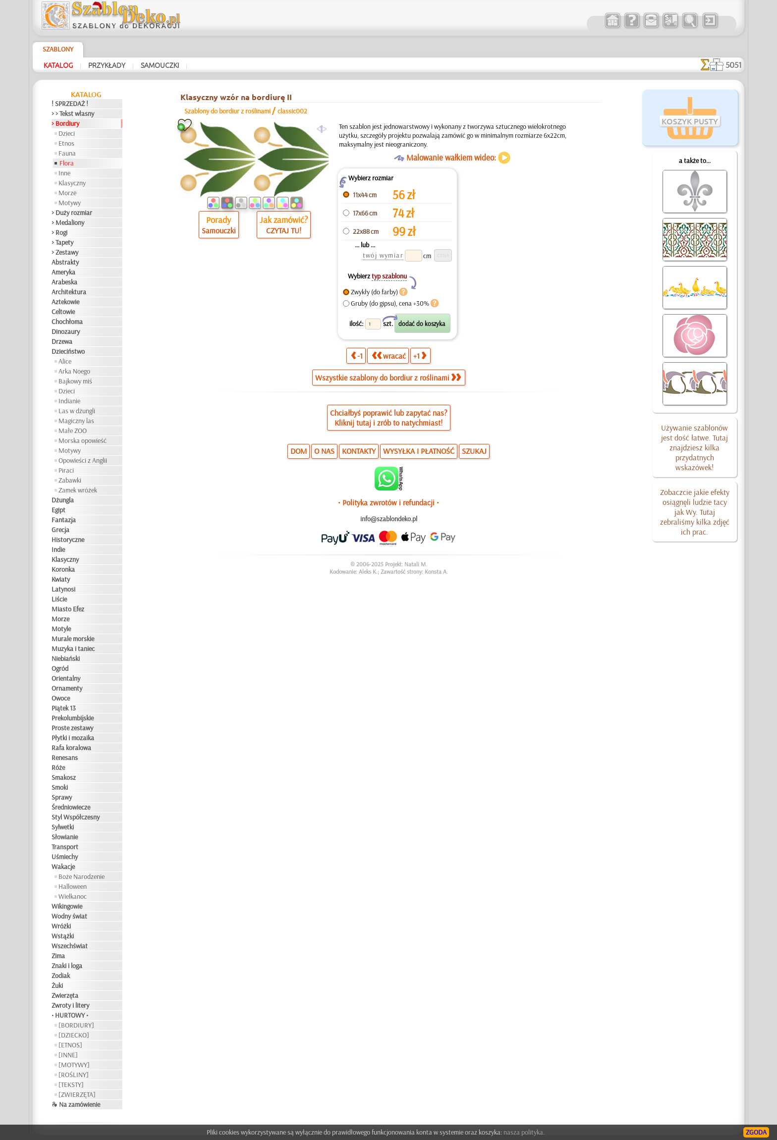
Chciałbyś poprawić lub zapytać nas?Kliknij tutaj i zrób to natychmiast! (388, 418)
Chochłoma (67, 321)
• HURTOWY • (70, 1015)
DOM (298, 451)
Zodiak (61, 975)
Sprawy (62, 797)
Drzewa (62, 341)
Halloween (72, 886)
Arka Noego (74, 371)
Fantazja (64, 519)
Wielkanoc (72, 896)
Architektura (69, 291)
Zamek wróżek (77, 490)
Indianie (69, 400)
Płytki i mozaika (73, 737)
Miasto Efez (68, 608)
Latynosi (63, 589)
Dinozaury (66, 331)
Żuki (57, 985)
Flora (66, 163)
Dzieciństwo (68, 351)
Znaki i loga (67, 965)
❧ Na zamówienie (76, 1104)
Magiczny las (76, 420)
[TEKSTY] (71, 1084)
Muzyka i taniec (73, 648)
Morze (67, 192)
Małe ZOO (72, 430)
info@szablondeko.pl (388, 518)
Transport (65, 846)
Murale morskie (73, 638)
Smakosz (64, 777)
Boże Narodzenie (81, 876)
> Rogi (59, 232)
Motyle (61, 628)
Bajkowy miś (75, 381)
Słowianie (65, 836)
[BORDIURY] (76, 1025)
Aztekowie (65, 301)
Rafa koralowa (71, 747)
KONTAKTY (359, 451)
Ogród (60, 668)
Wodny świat (69, 916)
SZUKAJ (474, 451)
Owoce (61, 698)
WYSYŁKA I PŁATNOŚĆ (418, 451)
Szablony (58, 49)
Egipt (58, 509)
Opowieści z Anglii (82, 460)
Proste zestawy (72, 727)
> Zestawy (65, 252)
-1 (357, 356)
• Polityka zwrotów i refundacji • (388, 502)
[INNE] (68, 1054)
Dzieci (66, 133)
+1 (419, 356)
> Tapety (62, 242)
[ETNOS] (70, 1044)
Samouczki (160, 65)
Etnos (66, 143)
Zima (58, 955)
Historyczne (68, 539)
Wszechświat (70, 945)
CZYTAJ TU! (283, 230)
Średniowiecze (71, 807)
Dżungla (63, 499)
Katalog (58, 65)
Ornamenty (67, 688)
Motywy (69, 202)
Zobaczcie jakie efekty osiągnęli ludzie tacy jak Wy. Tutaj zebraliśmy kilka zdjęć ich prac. (694, 512)
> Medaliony (68, 222)
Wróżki (61, 926)
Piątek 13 (64, 708)
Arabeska (64, 281)
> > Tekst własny (73, 113)
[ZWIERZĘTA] (77, 1094)
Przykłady (106, 65)
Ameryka (63, 272)
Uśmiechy (65, 856)
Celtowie (63, 311)
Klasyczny (72, 182)
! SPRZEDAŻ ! (70, 103)
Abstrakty (65, 262)
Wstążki (63, 935)
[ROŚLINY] (73, 1074)
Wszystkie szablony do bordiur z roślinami (388, 377)
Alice (64, 361)
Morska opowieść (82, 440)
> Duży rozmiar (72, 212)
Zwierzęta (65, 995)
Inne (64, 172)
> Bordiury (65, 123)
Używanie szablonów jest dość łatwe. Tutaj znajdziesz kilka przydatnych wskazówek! (694, 447)
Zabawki (69, 480)
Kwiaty (61, 579)
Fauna (67, 153)
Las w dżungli (76, 410)
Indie (58, 549)
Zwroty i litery (70, 1005)
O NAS (324, 451)
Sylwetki (63, 826)
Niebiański (66, 658)
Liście (59, 599)
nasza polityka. (524, 1132)
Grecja (60, 529)
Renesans (65, 757)
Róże (58, 767)
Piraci (66, 470)
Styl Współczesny (76, 817)
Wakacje (63, 866)
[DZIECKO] (73, 1035)
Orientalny (66, 678)
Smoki (60, 787)
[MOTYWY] (74, 1064)
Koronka (63, 569)
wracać (389, 356)
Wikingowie (67, 906)
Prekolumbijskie (73, 717)
